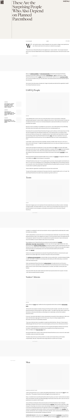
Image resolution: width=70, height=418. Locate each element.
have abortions (49, 75)
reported (32, 250)
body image (34, 243)
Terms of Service (18, 93)
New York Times (39, 329)
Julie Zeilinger (29, 41)
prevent (56, 407)
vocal (60, 149)
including (64, 409)
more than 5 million (64, 76)
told (64, 392)
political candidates (35, 73)
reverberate (58, 415)
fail (56, 147)
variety (39, 76)
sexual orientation (40, 243)
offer (35, 158)
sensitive (56, 156)
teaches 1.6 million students (40, 245)
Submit (19, 92)
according (62, 152)
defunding (46, 415)
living (34, 304)
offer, (51, 135)
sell (55, 75)
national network (47, 263)
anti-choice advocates (45, 73)
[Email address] (13, 89)
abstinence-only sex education (34, 257)
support (58, 416)
